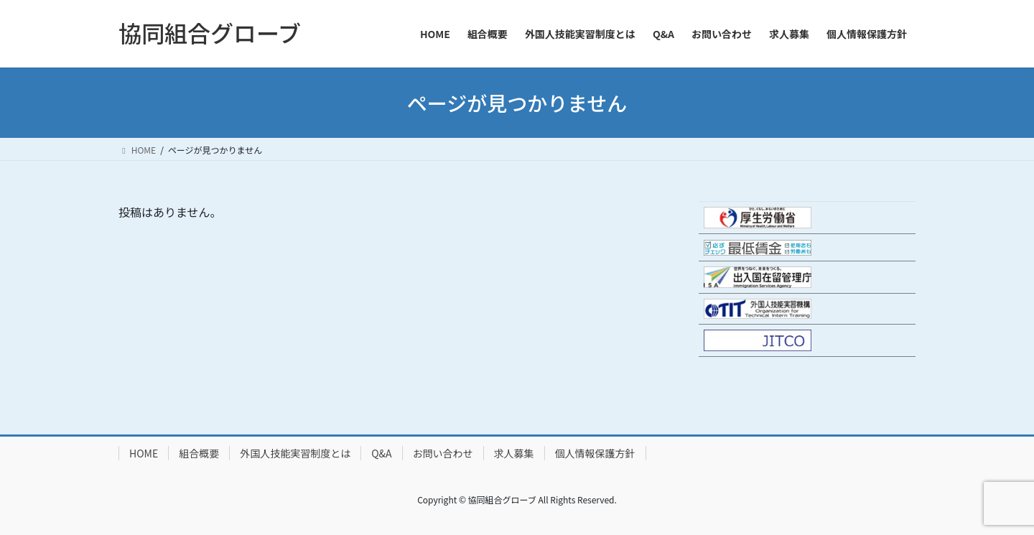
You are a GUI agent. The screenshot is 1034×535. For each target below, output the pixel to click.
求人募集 (514, 453)
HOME (143, 453)
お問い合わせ (443, 453)
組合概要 (199, 453)
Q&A (381, 453)
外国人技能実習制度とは (295, 453)
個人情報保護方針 (595, 453)
